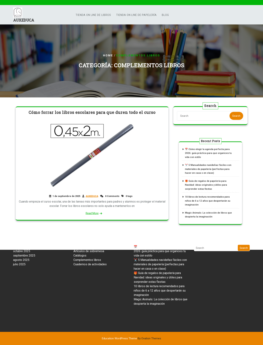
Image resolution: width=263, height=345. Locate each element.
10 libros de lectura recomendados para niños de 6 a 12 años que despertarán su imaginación (208, 197)
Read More (92, 211)
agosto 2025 (21, 241)
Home (108, 55)
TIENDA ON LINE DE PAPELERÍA (136, 15)
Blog (165, 15)
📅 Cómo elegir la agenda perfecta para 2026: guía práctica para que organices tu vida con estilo (209, 160)
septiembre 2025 (24, 237)
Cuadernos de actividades (90, 246)
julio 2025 (19, 246)
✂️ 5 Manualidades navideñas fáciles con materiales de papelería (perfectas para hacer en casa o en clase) (209, 172)
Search (235, 115)
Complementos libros (87, 241)
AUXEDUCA (23, 21)
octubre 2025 (21, 232)
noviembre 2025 (23, 228)
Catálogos (79, 237)
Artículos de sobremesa (88, 232)
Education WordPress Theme (131, 338)
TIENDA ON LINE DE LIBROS (93, 15)
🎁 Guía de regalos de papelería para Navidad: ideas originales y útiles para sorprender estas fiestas (207, 184)
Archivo (78, 228)
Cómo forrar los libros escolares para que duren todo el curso (92, 114)
